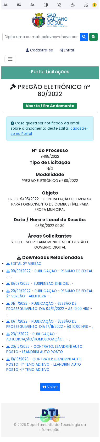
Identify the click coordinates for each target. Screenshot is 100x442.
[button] (93, 37)
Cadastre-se (39, 50)
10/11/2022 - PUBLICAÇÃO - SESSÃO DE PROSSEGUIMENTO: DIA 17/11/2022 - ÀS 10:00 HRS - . (49, 324)
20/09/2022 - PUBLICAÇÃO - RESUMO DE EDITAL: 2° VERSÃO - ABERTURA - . (49, 293)
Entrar (66, 50)
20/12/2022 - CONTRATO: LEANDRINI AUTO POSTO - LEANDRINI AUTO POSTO (44, 349)
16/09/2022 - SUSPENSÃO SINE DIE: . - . (40, 283)
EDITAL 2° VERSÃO (24, 263)
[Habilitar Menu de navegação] (10, 59)
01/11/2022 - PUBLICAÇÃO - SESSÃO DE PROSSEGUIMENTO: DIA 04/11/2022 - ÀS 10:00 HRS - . (49, 309)
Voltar (50, 387)
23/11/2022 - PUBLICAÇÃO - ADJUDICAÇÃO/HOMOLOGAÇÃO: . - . (38, 337)
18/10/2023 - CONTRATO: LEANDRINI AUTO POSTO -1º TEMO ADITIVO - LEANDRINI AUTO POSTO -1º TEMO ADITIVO (43, 364)
